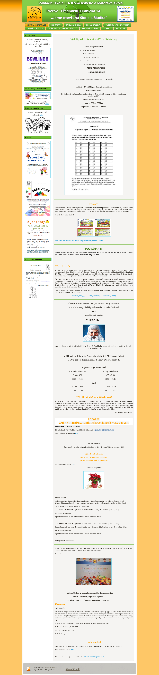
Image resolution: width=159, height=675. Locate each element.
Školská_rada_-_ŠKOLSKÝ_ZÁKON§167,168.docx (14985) (94, 296)
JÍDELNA (107, 28)
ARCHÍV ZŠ (120, 28)
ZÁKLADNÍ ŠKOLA (73, 25)
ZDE (47, 104)
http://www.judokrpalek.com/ (94, 657)
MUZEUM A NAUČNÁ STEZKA (117, 25)
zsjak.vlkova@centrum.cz (104, 430)
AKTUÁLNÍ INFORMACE (36, 25)
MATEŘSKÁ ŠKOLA (35, 28)
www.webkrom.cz (51, 667)
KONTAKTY (55, 25)
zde (41, 115)
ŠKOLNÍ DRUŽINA (93, 25)
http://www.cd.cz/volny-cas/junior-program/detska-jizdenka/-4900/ (79, 241)
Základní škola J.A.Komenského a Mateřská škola (81, 3)
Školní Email (73, 669)
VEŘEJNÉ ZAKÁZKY (90, 28)
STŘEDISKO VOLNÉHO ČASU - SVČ (63, 28)
